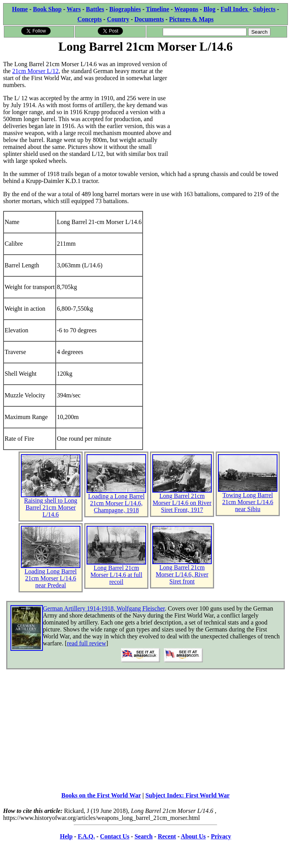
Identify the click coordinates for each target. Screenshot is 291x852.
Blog (209, 9)
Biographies (125, 9)
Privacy (221, 836)
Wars (74, 9)
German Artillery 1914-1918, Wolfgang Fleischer (104, 608)
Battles (95, 9)
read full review (86, 643)
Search (143, 836)
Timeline (157, 9)
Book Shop (47, 9)
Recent (167, 836)
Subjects (264, 9)
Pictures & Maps (191, 19)
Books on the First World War (101, 795)
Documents (149, 19)
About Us (193, 836)
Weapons (186, 9)
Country (118, 19)
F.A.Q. (86, 836)
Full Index (235, 9)
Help (66, 836)
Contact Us (114, 836)
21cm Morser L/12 (35, 71)
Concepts (89, 19)
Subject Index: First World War (187, 795)
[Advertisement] (230, 103)
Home (20, 9)
